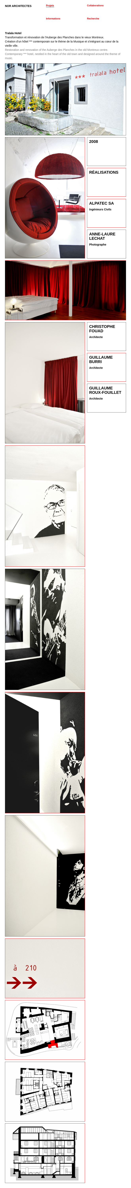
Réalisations (103, 172)
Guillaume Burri (101, 359)
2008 (93, 141)
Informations (53, 18)
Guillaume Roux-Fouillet (105, 390)
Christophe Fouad (102, 328)
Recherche (93, 18)
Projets (50, 5)
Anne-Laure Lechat (102, 236)
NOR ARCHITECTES (18, 6)
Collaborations (95, 5)
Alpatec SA (101, 203)
